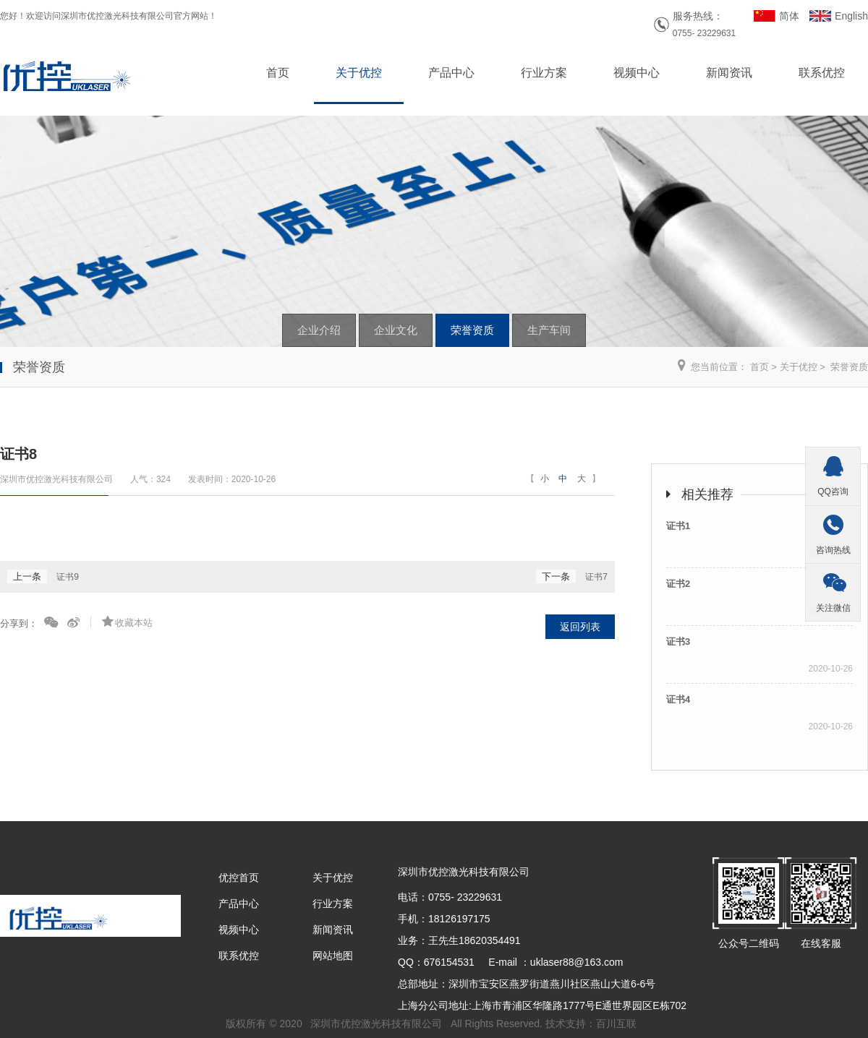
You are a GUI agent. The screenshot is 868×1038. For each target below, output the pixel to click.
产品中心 (451, 73)
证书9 (67, 577)
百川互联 (616, 1023)
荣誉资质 (472, 330)
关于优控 (359, 73)
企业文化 (395, 330)
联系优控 (822, 73)
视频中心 (636, 73)
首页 (277, 73)
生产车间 (549, 330)
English (851, 16)
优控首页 (238, 877)
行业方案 (544, 73)
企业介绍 (319, 330)
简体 (789, 16)
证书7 (596, 577)
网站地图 (332, 955)
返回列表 (580, 626)
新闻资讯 (729, 73)
